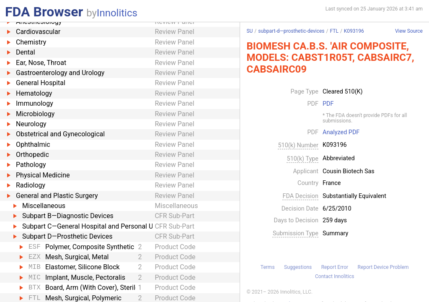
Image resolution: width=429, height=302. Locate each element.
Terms (268, 267)
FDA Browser (44, 12)
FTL (334, 31)
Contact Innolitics (334, 276)
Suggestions (298, 267)
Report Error (334, 267)
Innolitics (117, 13)
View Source (409, 31)
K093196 (354, 31)
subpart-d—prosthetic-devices (291, 31)
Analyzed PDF (341, 132)
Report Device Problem (383, 267)
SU (249, 31)
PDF (328, 104)
